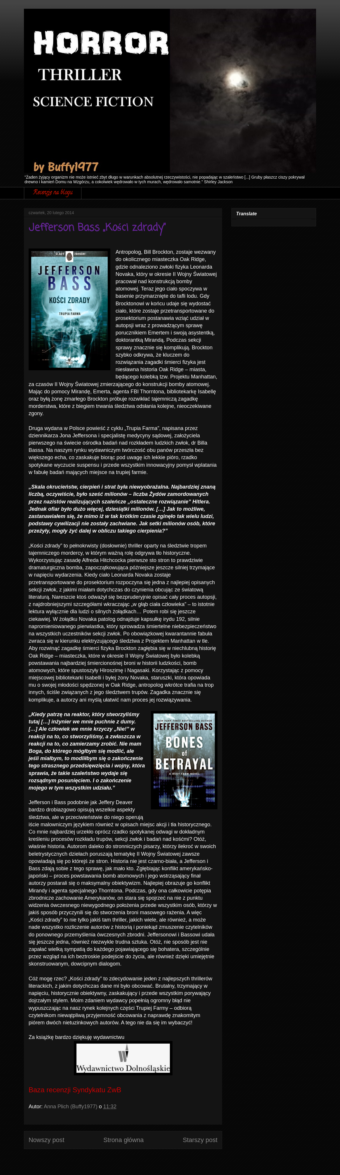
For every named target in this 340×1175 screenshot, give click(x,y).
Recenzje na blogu (52, 193)
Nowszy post (46, 1140)
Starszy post (200, 1140)
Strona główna (123, 1140)
